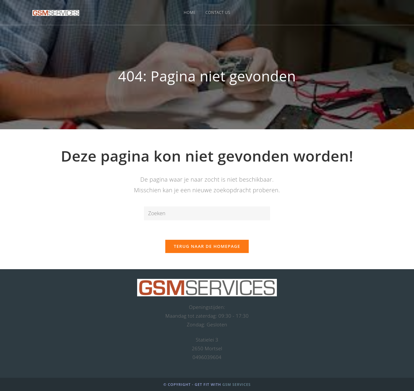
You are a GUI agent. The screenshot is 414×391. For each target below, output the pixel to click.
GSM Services (236, 384)
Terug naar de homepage (207, 246)
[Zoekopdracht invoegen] (207, 213)
